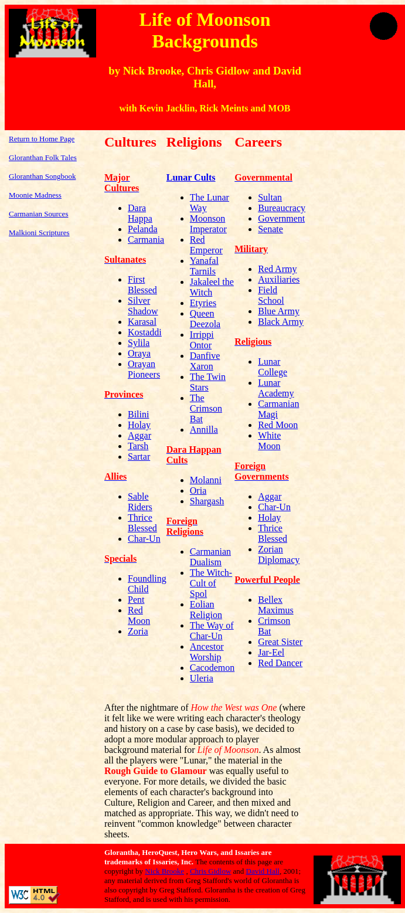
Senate (270, 229)
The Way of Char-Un (212, 630)
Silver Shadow (143, 306)
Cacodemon (212, 668)
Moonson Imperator (208, 223)
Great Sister (280, 642)
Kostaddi (145, 332)
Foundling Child (147, 583)
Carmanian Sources (38, 213)
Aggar (139, 435)
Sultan (270, 197)
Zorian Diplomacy (279, 554)
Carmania (146, 240)
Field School (271, 295)
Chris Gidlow (210, 871)
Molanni (206, 480)
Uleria (201, 678)
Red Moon (139, 615)
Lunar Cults (191, 177)
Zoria (138, 631)
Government (281, 218)
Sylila (138, 343)
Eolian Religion (206, 609)
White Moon (269, 440)
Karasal (142, 322)
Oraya (139, 353)
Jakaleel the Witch (212, 287)
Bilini (138, 414)
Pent (136, 600)
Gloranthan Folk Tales (43, 157)
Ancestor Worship (207, 652)
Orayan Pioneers (144, 369)
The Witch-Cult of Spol (211, 583)
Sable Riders (140, 501)
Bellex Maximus (275, 605)
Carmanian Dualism (210, 557)
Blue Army (279, 311)
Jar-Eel (271, 652)
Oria (198, 490)
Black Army (281, 322)
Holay (139, 425)
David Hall (263, 871)
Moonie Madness (35, 195)
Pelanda (143, 229)
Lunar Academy (276, 388)
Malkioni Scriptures (39, 232)
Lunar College (272, 367)
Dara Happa (140, 213)
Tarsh (138, 446)
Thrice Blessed (142, 522)
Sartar (139, 456)
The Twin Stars (208, 382)
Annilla (204, 430)
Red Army (277, 269)
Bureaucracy (281, 208)
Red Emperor (206, 245)
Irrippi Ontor (202, 340)
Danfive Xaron (205, 361)
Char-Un (144, 539)
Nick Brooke (164, 871)
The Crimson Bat (206, 408)
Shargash (207, 501)
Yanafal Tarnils (204, 266)
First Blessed (142, 284)
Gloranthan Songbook (42, 176)
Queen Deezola (205, 318)
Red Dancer (280, 663)
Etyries (203, 303)
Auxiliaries (279, 279)
